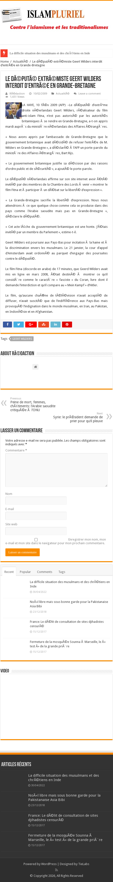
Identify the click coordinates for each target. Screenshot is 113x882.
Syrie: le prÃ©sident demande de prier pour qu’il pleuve (77, 417)
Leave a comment (89, 93)
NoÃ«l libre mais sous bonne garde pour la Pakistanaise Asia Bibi (64, 797)
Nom (8, 494)
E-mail (9, 509)
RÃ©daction (17, 93)
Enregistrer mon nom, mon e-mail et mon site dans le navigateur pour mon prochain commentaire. (55, 541)
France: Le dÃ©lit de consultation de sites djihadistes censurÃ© (63, 817)
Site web (11, 524)
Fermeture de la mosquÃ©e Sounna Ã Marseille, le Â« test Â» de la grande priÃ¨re (65, 837)
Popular (25, 572)
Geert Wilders (22, 338)
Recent (9, 572)
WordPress (49, 864)
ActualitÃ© (20, 61)
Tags (61, 572)
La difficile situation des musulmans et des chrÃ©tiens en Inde (50, 53)
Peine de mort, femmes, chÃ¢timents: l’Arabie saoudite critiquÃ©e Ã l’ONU (35, 404)
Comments (44, 572)
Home (4, 61)
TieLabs (83, 864)
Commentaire (16, 450)
